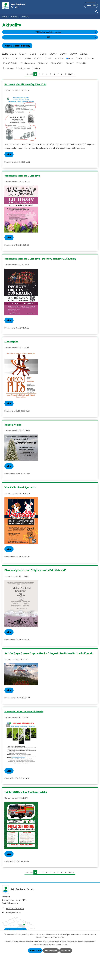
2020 (85, 53)
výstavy (9, 68)
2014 (24, 53)
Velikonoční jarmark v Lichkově (22, 175)
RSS (72, 37)
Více (9, 154)
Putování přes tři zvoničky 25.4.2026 (25, 84)
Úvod (4, 16)
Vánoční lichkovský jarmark (20, 487)
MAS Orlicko (11, 63)
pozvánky (58, 63)
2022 (18, 58)
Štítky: (5, 53)
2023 (28, 58)
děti (80, 58)
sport (70, 63)
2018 (64, 53)
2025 (49, 58)
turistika (82, 63)
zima (37, 68)
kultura (91, 58)
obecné (44, 63)
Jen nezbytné (51, 950)
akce (70, 58)
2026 (60, 58)
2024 (39, 58)
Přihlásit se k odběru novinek (66, 32)
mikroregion (29, 63)
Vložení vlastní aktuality (17, 45)
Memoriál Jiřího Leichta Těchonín (23, 711)
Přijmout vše (35, 950)
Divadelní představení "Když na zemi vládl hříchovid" (35, 570)
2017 (54, 53)
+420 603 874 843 (15, 908)
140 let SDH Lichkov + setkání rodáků (25, 791)
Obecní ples (11, 341)
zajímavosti (24, 68)
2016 (44, 53)
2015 (34, 53)
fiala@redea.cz (13, 912)
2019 (74, 53)
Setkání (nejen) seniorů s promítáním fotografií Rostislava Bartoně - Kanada (48, 653)
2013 (14, 53)
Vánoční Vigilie (12, 424)
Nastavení (65, 950)
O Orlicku (14, 16)
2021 (8, 58)
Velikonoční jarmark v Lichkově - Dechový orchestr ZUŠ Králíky (40, 258)
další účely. (59, 937)
